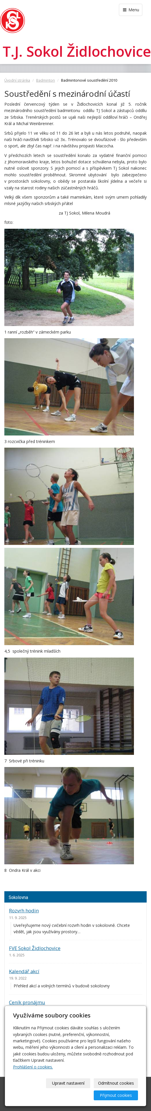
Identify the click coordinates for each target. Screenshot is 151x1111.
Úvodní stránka (17, 80)
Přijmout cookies (116, 1095)
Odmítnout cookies (116, 1083)
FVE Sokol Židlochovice (34, 948)
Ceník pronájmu (27, 1002)
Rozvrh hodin (24, 910)
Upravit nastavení (68, 1083)
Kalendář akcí (24, 971)
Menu (130, 9)
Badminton (45, 80)
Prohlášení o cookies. (33, 1067)
